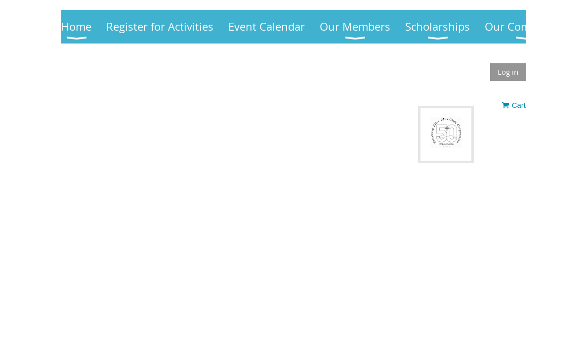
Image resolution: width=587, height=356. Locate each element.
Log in (508, 72)
